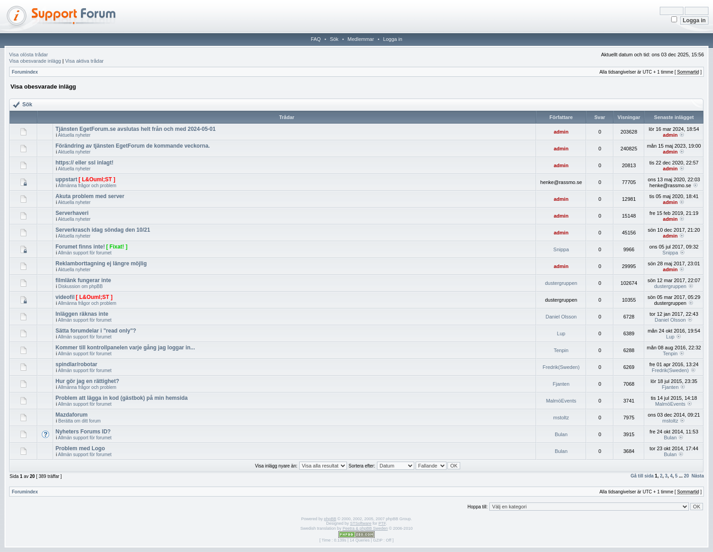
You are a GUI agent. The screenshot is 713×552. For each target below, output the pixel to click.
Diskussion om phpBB (80, 286)
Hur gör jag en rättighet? (87, 381)
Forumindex (25, 72)
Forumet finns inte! (80, 247)
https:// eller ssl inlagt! (84, 162)
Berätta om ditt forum (79, 420)
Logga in (392, 39)
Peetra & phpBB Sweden (365, 528)
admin (561, 131)
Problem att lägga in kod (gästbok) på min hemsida (121, 398)
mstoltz (561, 417)
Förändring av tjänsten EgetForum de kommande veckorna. (132, 146)
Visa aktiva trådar (84, 61)
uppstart (66, 179)
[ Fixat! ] (116, 247)
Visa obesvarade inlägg (35, 61)
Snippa (561, 249)
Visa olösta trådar (28, 54)
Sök (334, 39)
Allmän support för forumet (84, 252)
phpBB (330, 519)
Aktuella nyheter (74, 135)
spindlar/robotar (76, 364)
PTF (382, 523)
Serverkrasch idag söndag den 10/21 (102, 230)
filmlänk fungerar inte (83, 280)
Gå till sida (642, 475)
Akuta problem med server (89, 196)
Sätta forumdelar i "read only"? (95, 331)
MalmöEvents (561, 400)
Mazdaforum (71, 415)
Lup (561, 333)
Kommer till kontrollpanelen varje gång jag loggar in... (125, 347)
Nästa (698, 475)
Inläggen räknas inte (81, 314)
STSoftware (361, 523)
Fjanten (561, 384)
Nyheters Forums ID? (82, 431)
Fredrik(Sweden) (560, 367)
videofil (65, 297)
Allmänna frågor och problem (87, 185)
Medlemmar (360, 39)
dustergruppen (561, 283)
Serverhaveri (72, 213)
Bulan (561, 434)
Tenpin (561, 350)
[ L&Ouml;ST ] (97, 179)
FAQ (316, 39)
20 (686, 475)
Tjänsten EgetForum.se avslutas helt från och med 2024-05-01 (135, 129)
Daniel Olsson (561, 316)
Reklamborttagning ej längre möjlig (101, 263)
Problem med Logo (80, 448)
